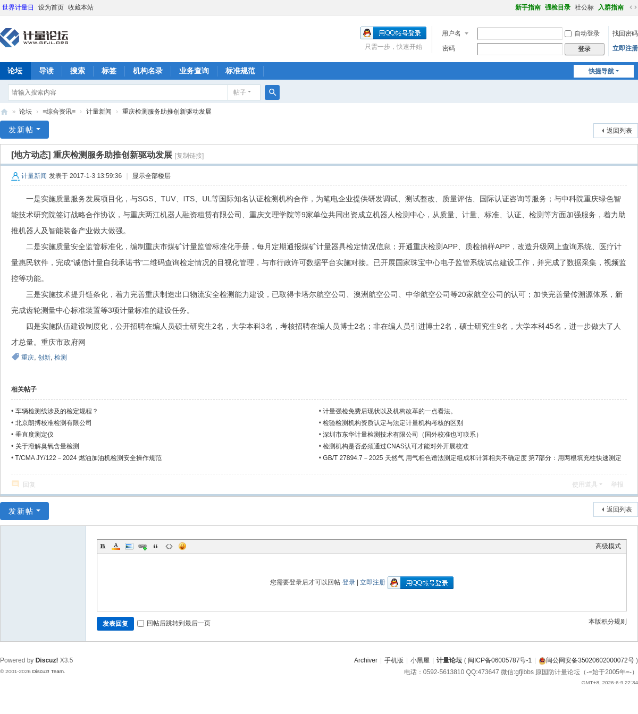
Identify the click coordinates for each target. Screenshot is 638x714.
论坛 (25, 111)
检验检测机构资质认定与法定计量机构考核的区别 (393, 423)
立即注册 (625, 48)
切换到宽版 (633, 7)
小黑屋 (420, 660)
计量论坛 (4, 112)
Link (142, 546)
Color (116, 546)
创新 (44, 357)
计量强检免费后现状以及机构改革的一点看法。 (390, 411)
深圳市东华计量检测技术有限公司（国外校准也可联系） (402, 434)
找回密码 (625, 33)
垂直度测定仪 (34, 434)
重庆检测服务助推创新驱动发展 (167, 111)
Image (129, 546)
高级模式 (608, 546)
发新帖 (21, 129)
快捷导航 (601, 71)
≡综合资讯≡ (59, 111)
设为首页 (51, 7)
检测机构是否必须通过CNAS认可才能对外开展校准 (395, 446)
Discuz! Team (48, 671)
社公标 (584, 7)
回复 (29, 484)
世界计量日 (18, 7)
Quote (155, 546)
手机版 (394, 660)
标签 (109, 70)
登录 (348, 582)
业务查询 (194, 70)
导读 (46, 70)
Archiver (365, 660)
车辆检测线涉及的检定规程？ (56, 411)
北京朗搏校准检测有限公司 (53, 423)
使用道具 (585, 484)
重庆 (27, 357)
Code (169, 546)
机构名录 (148, 70)
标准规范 (240, 70)
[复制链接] (189, 155)
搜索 (77, 70)
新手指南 (528, 7)
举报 (617, 484)
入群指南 (611, 7)
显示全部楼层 (151, 176)
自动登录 (582, 33)
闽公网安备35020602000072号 (586, 660)
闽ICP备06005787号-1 (500, 660)
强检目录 (557, 7)
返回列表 (619, 130)
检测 (60, 357)
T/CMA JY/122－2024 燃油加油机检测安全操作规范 (88, 458)
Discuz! (47, 660)
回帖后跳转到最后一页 (174, 623)
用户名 (451, 33)
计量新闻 (99, 111)
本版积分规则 (608, 621)
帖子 (239, 92)
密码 (448, 48)
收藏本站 (81, 7)
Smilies (182, 546)
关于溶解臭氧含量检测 (47, 446)
